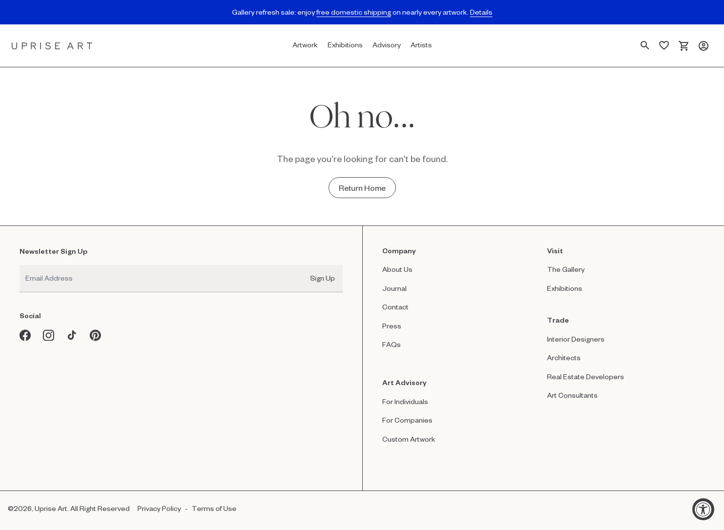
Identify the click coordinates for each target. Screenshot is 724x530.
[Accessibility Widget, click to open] (703, 509)
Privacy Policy (159, 508)
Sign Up (322, 278)
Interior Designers (576, 339)
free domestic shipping (353, 12)
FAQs (391, 344)
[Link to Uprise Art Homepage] (52, 45)
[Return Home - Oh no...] (362, 187)
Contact (395, 306)
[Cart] (684, 46)
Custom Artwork (408, 439)
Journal (394, 288)
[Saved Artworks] (664, 46)
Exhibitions (564, 288)
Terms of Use (214, 508)
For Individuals (405, 401)
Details (481, 12)
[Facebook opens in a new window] (25, 335)
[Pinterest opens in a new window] (95, 335)
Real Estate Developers (585, 376)
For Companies (407, 420)
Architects (564, 357)
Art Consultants (572, 395)
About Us (397, 269)
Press (391, 325)
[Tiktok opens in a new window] (72, 335)
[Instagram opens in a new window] (49, 335)
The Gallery (566, 269)
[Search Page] (645, 46)
